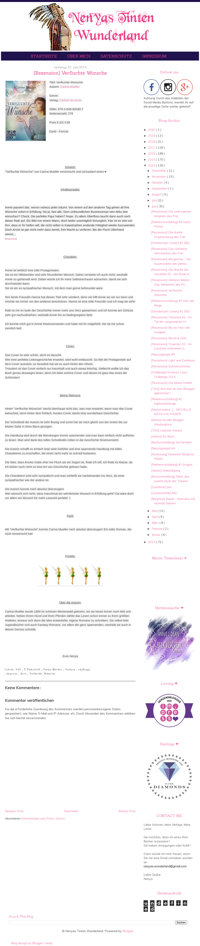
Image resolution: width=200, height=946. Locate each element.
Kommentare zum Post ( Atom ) (43, 818)
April (155, 517)
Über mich (79, 56)
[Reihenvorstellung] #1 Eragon (171, 464)
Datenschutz (116, 56)
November (159, 176)
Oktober (158, 182)
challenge (84, 669)
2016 (152, 153)
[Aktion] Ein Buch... (163, 436)
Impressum (154, 56)
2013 (152, 542)
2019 (152, 136)
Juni (154, 206)
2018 (152, 142)
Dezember (159, 170)
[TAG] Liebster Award (166, 430)
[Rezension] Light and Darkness (173, 360)
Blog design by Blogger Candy (31, 943)
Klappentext (11, 239)
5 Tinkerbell (32, 669)
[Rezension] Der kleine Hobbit (171, 383)
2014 (152, 165)
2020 (152, 130)
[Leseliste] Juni (161, 487)
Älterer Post (127, 811)
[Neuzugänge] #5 (163, 354)
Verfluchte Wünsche (42, 673)
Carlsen (70, 669)
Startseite (44, 56)
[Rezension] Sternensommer (170, 366)
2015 (152, 159)
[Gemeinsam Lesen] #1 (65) (170, 311)
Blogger (127, 931)
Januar (156, 535)
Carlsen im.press (70, 100)
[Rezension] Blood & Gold (168, 338)
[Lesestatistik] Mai (164, 493)
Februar (157, 529)
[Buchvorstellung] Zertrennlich (171, 442)
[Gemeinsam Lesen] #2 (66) (170, 243)
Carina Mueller (70, 86)
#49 (18, 669)
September (160, 188)
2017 (152, 147)
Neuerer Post (14, 811)
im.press (13, 673)
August (157, 194)
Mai (154, 511)
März (155, 523)
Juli (154, 200)
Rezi (24, 673)
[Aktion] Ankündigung (165, 470)
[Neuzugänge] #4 (163, 448)
